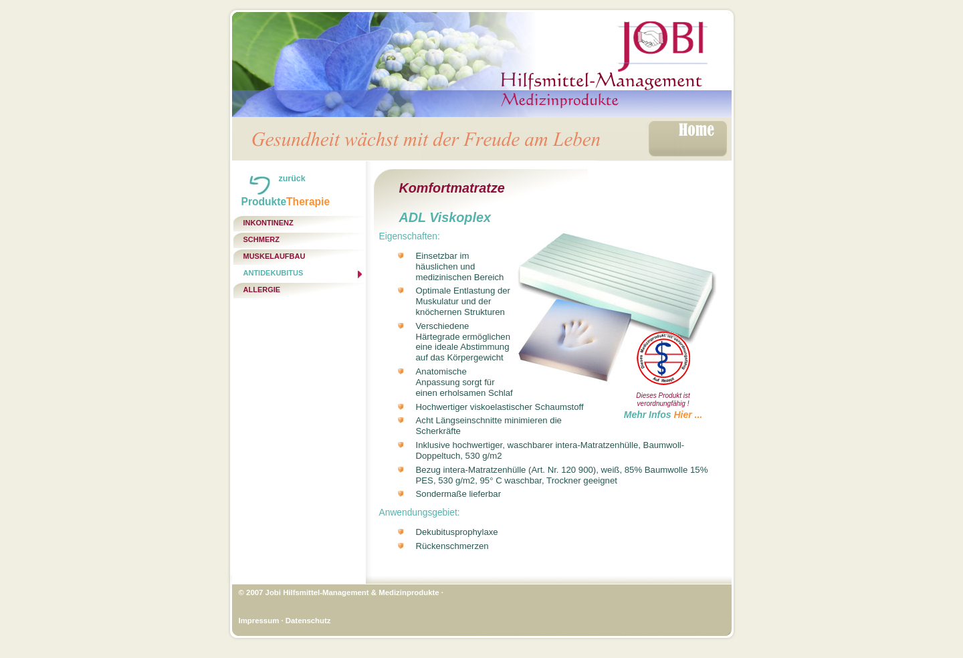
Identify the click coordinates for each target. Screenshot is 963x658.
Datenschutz (308, 621)
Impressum (259, 621)
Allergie (262, 290)
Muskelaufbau (274, 256)
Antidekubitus (273, 273)
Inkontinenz (268, 223)
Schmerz (261, 239)
